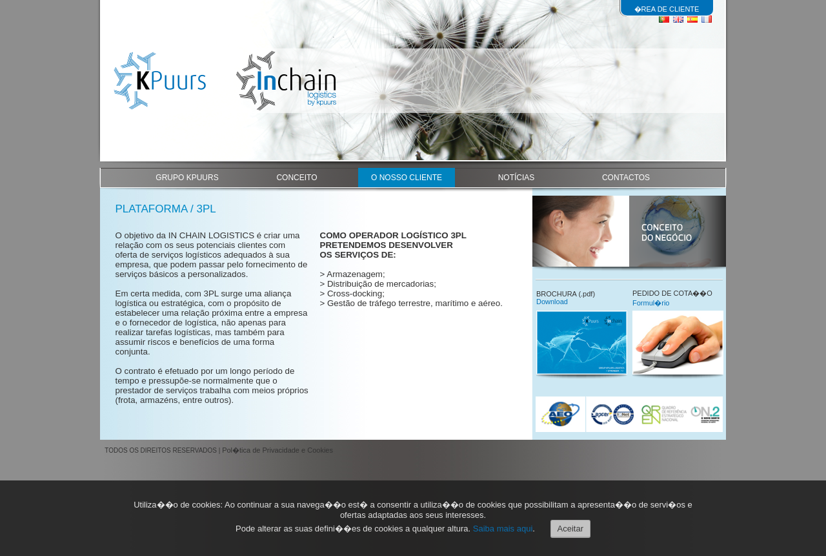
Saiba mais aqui (503, 528)
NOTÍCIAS (516, 177)
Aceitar (570, 528)
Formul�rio (650, 303)
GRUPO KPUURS (187, 177)
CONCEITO (296, 177)
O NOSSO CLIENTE (406, 177)
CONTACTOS (626, 177)
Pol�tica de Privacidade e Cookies (277, 450)
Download (552, 301)
